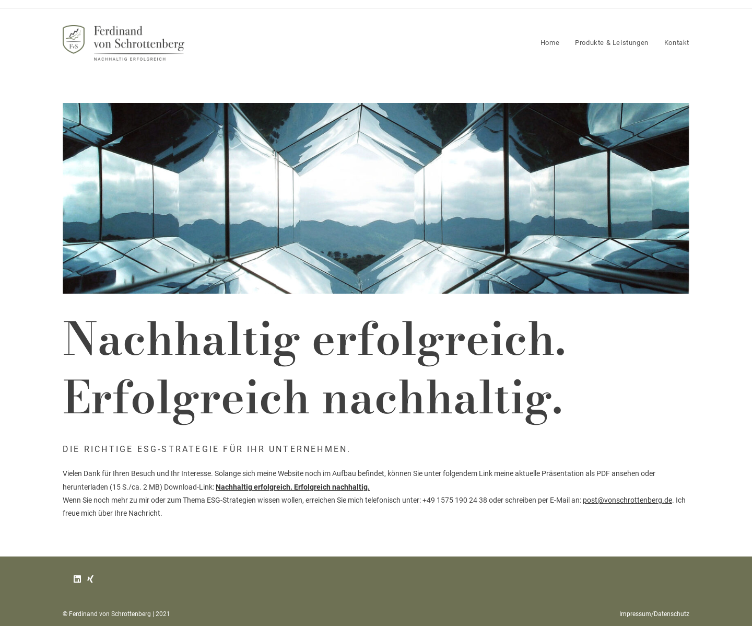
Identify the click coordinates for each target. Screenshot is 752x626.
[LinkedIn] (77, 579)
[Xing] (90, 579)
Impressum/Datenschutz (654, 614)
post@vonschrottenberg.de (627, 500)
